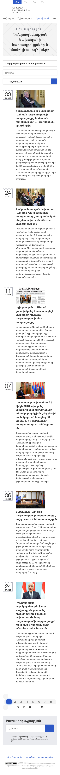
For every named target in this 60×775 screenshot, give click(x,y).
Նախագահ (8, 18)
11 (30, 707)
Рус (26, 2)
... (6, 81)
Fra (42, 2)
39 (42, 707)
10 (24, 707)
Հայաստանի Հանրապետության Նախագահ (21, 10)
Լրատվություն (42, 18)
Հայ (17, 2)
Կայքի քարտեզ (45, 757)
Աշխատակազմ (25, 18)
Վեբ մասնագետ (15, 757)
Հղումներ (30, 757)
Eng (34, 2)
